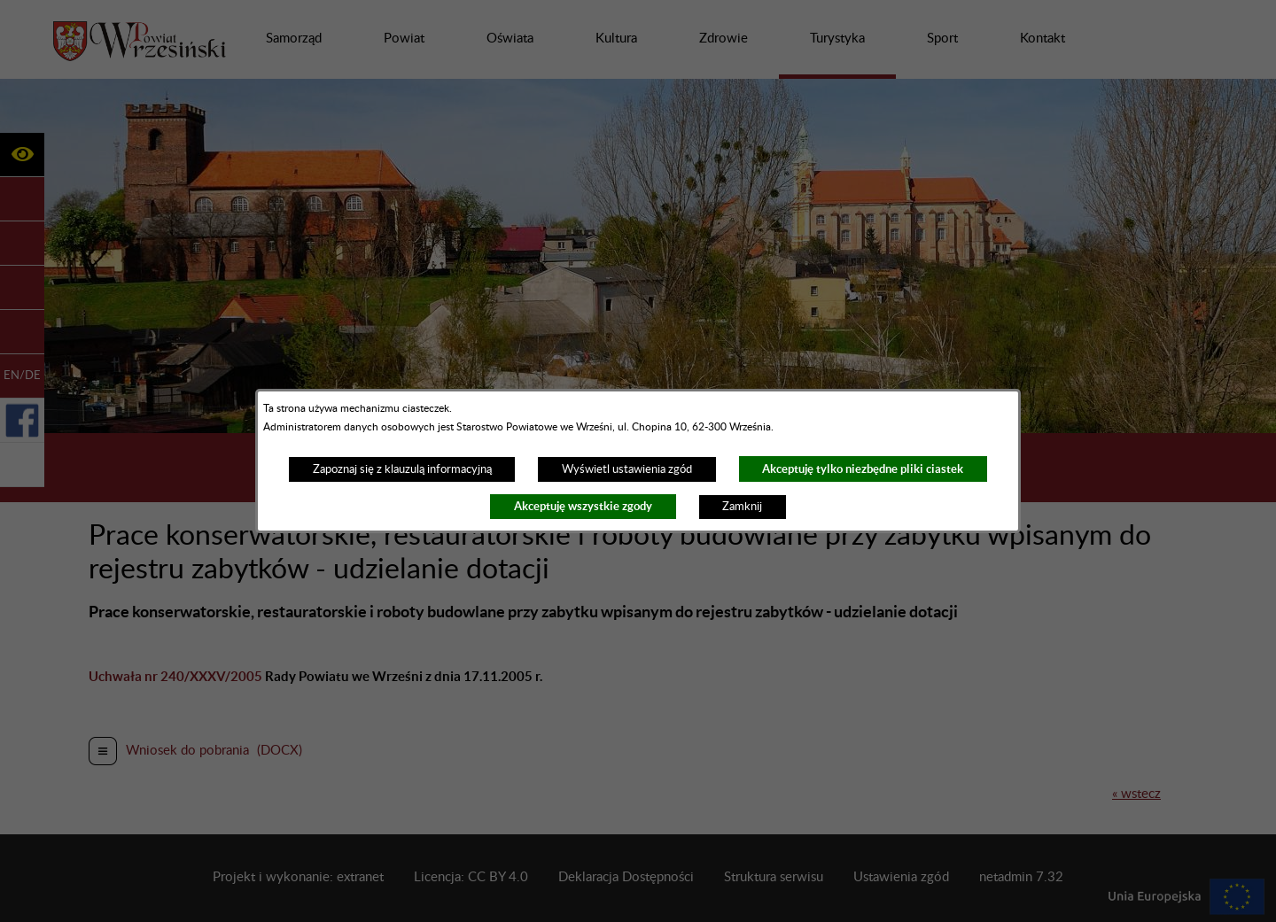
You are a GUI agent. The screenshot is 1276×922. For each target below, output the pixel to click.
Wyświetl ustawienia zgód (627, 469)
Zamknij (742, 506)
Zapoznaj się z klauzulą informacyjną (402, 469)
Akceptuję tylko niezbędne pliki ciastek (862, 469)
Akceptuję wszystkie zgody (583, 506)
